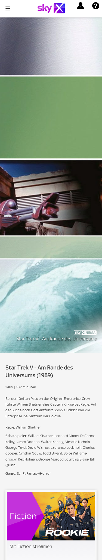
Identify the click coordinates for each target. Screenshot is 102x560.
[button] (80, 5)
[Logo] (51, 8)
